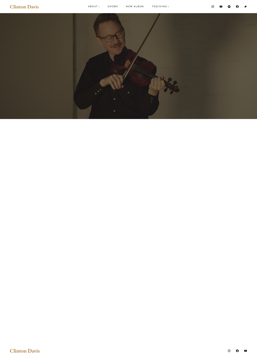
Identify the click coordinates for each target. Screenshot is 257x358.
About (93, 6)
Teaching (159, 6)
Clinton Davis (24, 6)
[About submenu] (99, 6)
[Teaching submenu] (168, 6)
